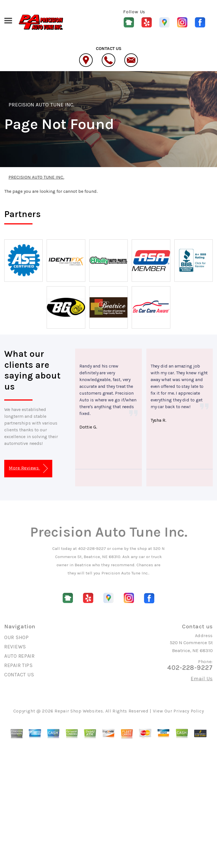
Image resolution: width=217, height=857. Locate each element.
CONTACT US (19, 675)
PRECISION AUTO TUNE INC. (41, 105)
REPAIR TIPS (18, 665)
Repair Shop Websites (79, 711)
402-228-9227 (92, 548)
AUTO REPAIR (19, 656)
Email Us (202, 678)
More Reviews (28, 468)
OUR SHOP (16, 637)
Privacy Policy (188, 711)
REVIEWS (15, 647)
